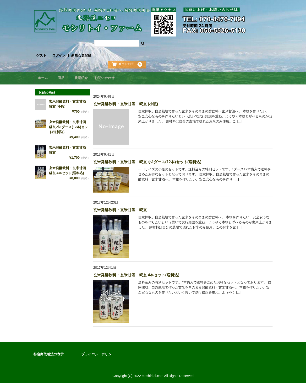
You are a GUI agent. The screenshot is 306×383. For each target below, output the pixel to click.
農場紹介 (88, 78)
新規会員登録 (81, 55)
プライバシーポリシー (98, 353)
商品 (65, 78)
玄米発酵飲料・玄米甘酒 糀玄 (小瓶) (125, 102)
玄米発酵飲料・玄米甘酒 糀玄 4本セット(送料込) (136, 274)
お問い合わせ (115, 78)
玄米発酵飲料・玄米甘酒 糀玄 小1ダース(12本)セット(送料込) (147, 160)
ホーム (43, 78)
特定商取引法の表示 (48, 353)
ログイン (59, 55)
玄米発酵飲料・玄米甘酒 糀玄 (120, 208)
